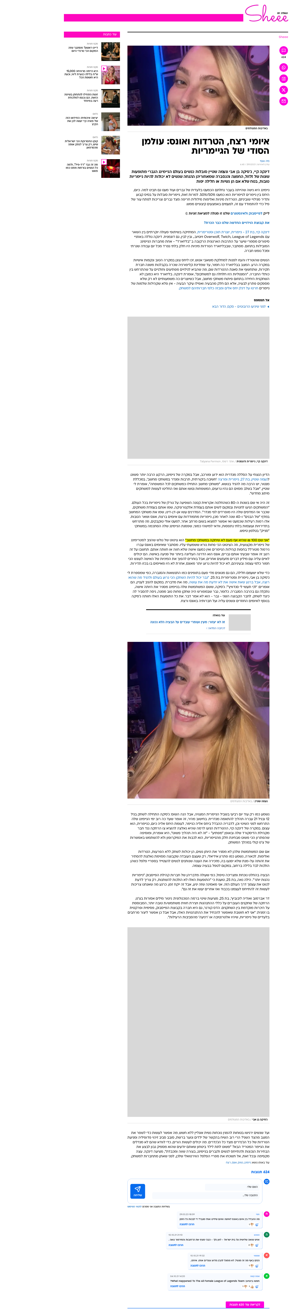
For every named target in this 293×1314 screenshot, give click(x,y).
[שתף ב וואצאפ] (254, 67)
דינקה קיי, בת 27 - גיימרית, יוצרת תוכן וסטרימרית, (203, 232)
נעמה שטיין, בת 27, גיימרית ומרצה (213, 479)
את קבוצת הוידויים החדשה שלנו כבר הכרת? (207, 223)
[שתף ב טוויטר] (254, 90)
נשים (211, 1163)
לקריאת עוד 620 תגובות (215, 1304)
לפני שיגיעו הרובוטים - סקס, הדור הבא (209, 306)
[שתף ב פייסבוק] (254, 78)
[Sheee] (254, 37)
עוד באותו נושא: (231, 1163)
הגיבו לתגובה (157, 1224)
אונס (204, 1163)
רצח (198, 1163)
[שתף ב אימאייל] (254, 101)
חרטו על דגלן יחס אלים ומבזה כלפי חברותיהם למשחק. (189, 288)
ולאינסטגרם (209, 213)
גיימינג (218, 1163)
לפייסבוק (226, 213)
